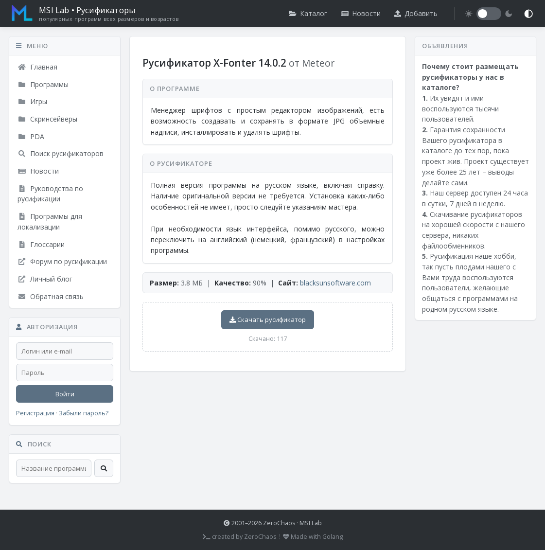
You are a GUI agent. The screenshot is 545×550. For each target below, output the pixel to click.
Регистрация (35, 413)
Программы (43, 84)
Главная (37, 66)
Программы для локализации (50, 221)
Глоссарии (41, 244)
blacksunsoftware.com (335, 282)
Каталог (308, 13)
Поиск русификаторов (61, 153)
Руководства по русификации (50, 194)
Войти (64, 394)
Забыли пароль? (83, 413)
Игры (32, 101)
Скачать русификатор (267, 319)
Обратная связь (51, 296)
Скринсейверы (47, 119)
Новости (361, 13)
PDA (31, 136)
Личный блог (45, 279)
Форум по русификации (62, 261)
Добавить (416, 13)
